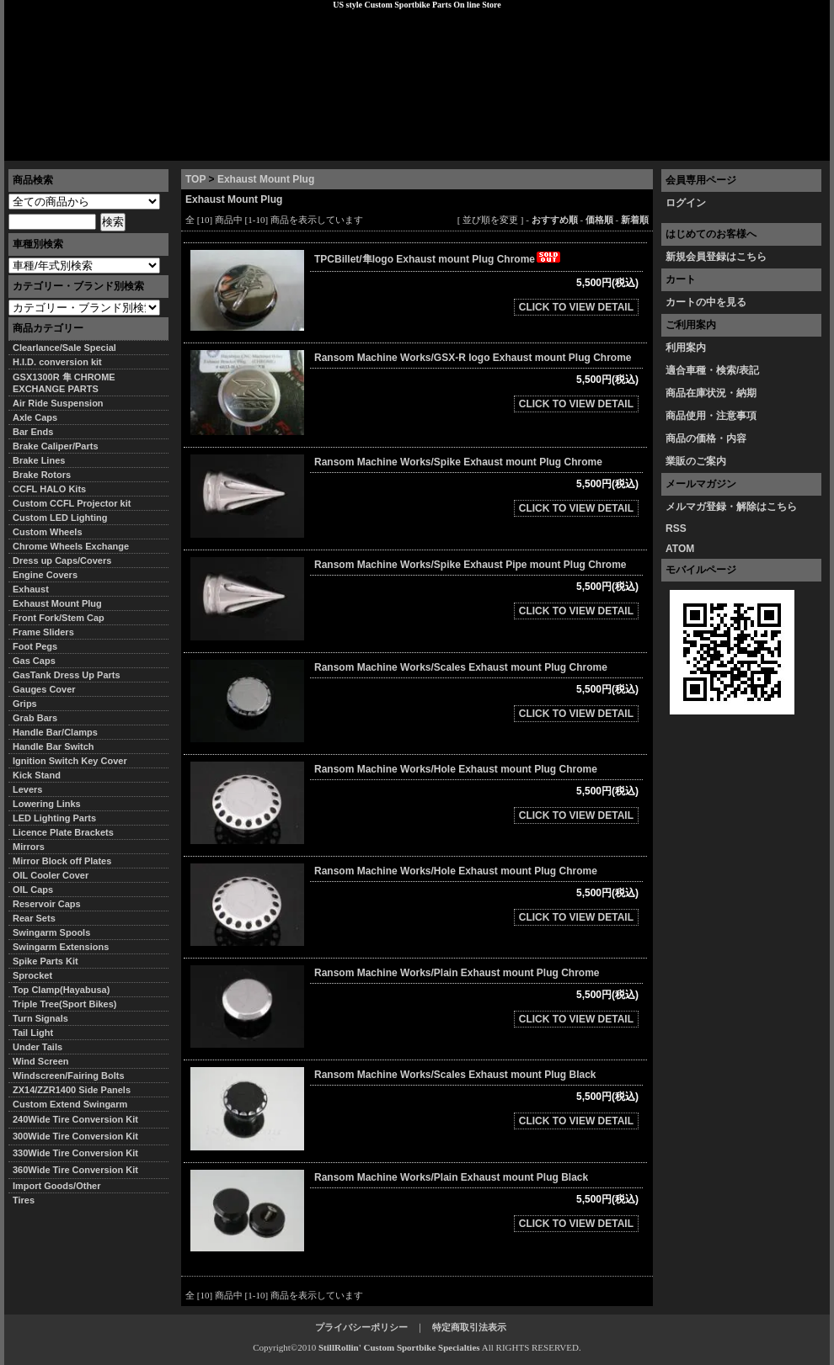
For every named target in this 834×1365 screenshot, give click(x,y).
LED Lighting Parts (54, 818)
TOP (195, 179)
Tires (24, 1200)
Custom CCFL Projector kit (72, 503)
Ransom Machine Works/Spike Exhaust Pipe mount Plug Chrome (470, 565)
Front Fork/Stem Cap (58, 618)
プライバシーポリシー (240, 147)
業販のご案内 (696, 461)
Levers (27, 789)
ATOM (680, 549)
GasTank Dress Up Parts (66, 675)
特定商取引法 (134, 147)
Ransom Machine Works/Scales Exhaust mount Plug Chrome (460, 667)
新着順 (635, 220)
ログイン (686, 203)
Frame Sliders (43, 632)
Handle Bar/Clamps (55, 732)
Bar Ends (33, 432)
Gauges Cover (44, 689)
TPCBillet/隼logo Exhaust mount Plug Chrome (438, 259)
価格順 (599, 220)
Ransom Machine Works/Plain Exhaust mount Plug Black (451, 1177)
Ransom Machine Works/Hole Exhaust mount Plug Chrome (455, 769)
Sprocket (32, 975)
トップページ (47, 147)
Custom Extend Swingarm (70, 1104)
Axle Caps (35, 417)
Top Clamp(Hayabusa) (61, 990)
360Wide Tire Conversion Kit (80, 1170)
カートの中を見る (706, 302)
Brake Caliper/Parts (56, 446)
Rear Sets (34, 918)
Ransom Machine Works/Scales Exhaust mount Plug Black (455, 1075)
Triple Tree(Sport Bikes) (64, 1004)
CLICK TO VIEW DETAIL (576, 307)
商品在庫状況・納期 (711, 393)
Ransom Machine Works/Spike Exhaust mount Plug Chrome (458, 462)
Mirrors (29, 847)
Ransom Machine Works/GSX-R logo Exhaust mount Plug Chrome (473, 358)
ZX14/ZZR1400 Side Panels (72, 1090)
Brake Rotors (42, 475)
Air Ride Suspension (58, 403)
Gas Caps (34, 661)
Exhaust (31, 589)
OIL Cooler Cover (50, 875)
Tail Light (33, 1033)
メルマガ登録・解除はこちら (731, 507)
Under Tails (37, 1047)
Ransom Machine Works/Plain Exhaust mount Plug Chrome (457, 973)
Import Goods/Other (57, 1186)
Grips (25, 703)
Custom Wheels (48, 532)
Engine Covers (45, 575)
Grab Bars (35, 718)
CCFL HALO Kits (49, 489)
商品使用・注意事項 (711, 416)
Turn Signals (40, 1018)
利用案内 (686, 347)
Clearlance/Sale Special (64, 348)
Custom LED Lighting (60, 518)
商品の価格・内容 (706, 438)
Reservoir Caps (47, 904)
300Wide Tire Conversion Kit (80, 1136)
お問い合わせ (786, 147)
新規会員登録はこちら (716, 257)
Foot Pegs (35, 646)
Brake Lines (39, 460)
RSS (676, 528)
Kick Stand (37, 775)
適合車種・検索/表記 (712, 370)
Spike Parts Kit (45, 961)
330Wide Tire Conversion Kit (80, 1153)
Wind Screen (41, 1061)
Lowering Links (47, 804)
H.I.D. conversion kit (57, 362)
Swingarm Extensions (61, 947)
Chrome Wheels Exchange (71, 546)
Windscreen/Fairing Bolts (69, 1075)
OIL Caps (33, 889)
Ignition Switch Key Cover (70, 761)
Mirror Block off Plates (62, 861)
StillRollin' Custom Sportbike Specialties (399, 1347)
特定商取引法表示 (469, 1327)
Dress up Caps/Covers (62, 560)
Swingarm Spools (51, 932)
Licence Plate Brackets (63, 832)
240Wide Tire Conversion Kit (80, 1119)
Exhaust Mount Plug (265, 179)
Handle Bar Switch (53, 746)
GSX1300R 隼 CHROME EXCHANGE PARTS (64, 383)
